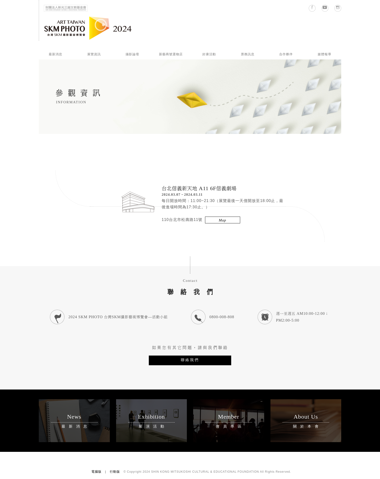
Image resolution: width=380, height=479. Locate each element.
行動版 (115, 471)
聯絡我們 (190, 360)
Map (222, 220)
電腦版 (96, 471)
